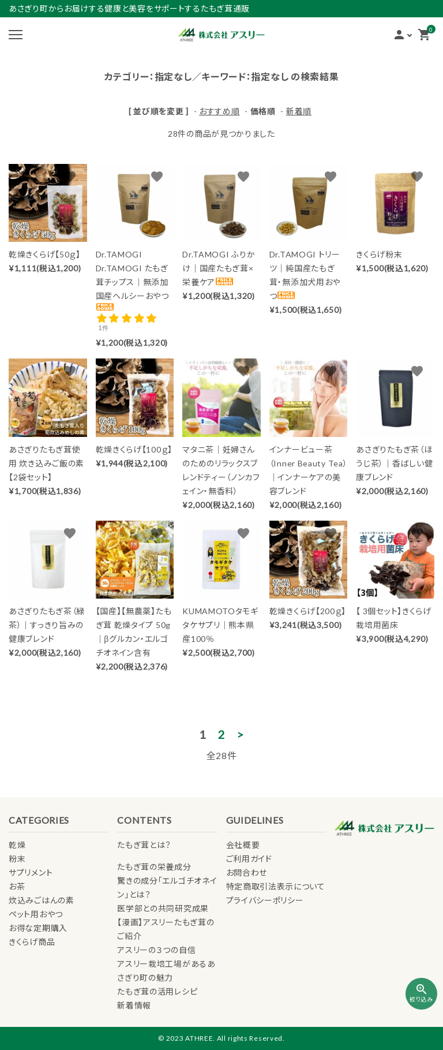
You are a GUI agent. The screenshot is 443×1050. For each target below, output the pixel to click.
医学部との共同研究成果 (163, 908)
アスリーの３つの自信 (156, 950)
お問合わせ (247, 872)
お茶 (17, 886)
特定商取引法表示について (275, 886)
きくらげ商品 (32, 942)
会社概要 (243, 845)
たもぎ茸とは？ (144, 845)
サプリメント (30, 872)
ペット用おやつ (36, 914)
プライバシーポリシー (265, 900)
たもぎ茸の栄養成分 (154, 867)
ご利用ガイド (249, 859)
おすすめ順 (219, 111)
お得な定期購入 (38, 928)
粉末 (17, 859)
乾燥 (17, 845)
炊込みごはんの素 (41, 900)
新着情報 (134, 1005)
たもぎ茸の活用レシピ (157, 991)
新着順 (298, 111)
